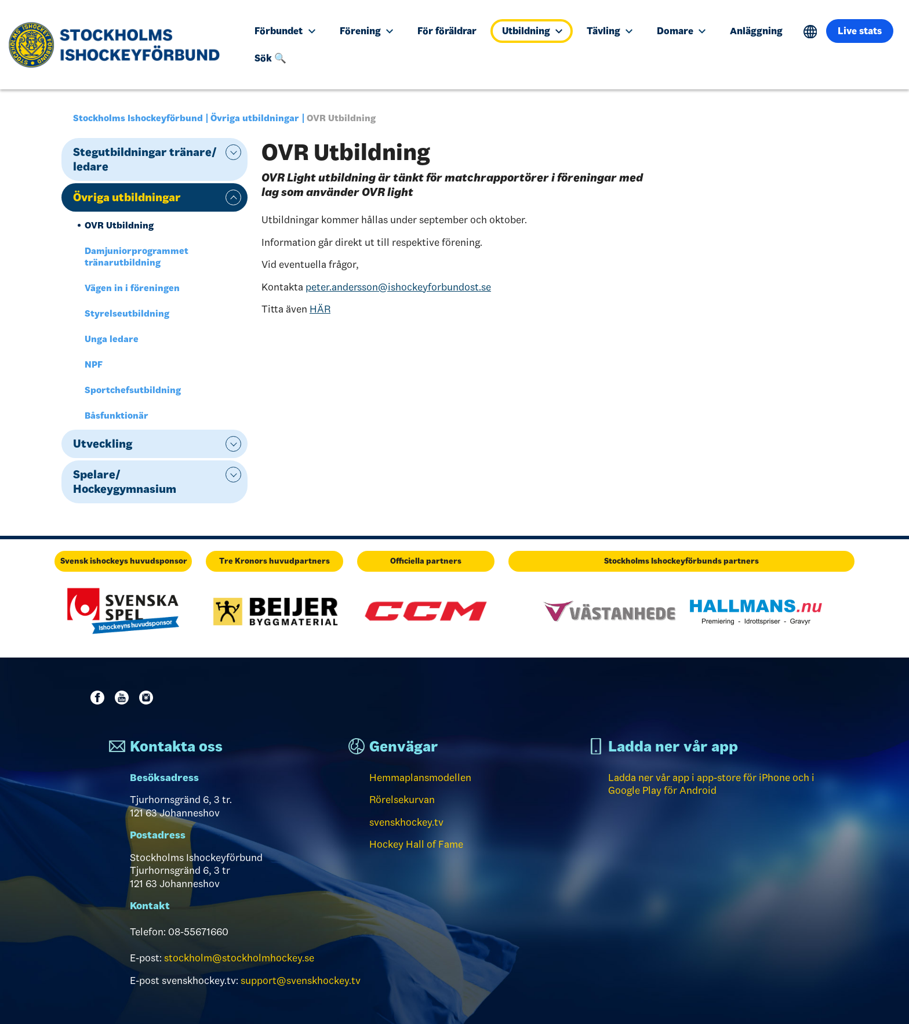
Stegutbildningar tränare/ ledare (145, 159)
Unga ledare (112, 338)
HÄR (320, 309)
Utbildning (532, 31)
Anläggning (756, 31)
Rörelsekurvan (402, 799)
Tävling (609, 31)
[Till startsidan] (118, 44)
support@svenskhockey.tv (301, 980)
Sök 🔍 (270, 58)
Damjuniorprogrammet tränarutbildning (136, 256)
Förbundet (284, 31)
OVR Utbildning (119, 225)
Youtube (124, 698)
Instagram (148, 698)
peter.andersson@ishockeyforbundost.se (398, 287)
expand (233, 152)
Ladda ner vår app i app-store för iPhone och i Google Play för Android (711, 784)
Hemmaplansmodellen (420, 777)
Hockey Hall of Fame (416, 844)
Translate (810, 31)
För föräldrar (447, 31)
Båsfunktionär (116, 415)
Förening (366, 31)
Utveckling (102, 444)
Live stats (860, 31)
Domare (681, 31)
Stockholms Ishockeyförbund (138, 118)
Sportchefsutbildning (133, 389)
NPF (94, 364)
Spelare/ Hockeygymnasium (124, 481)
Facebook (99, 698)
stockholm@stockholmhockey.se (239, 958)
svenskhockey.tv (406, 822)
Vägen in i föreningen (132, 287)
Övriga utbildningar (254, 118)
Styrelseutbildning (127, 313)
